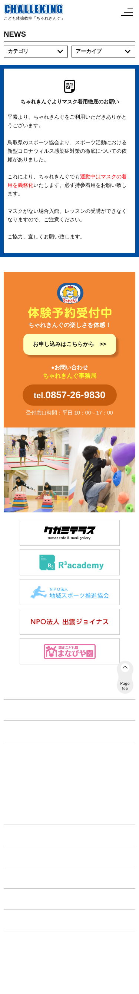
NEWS (16, 731)
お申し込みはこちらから (63, 344)
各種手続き (22, 899)
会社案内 (19, 920)
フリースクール (29, 788)
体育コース (24, 765)
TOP (13, 710)
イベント (19, 856)
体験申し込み (25, 877)
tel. (70, 394)
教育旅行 (21, 799)
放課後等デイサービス (37, 776)
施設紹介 (19, 835)
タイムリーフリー (31, 811)
